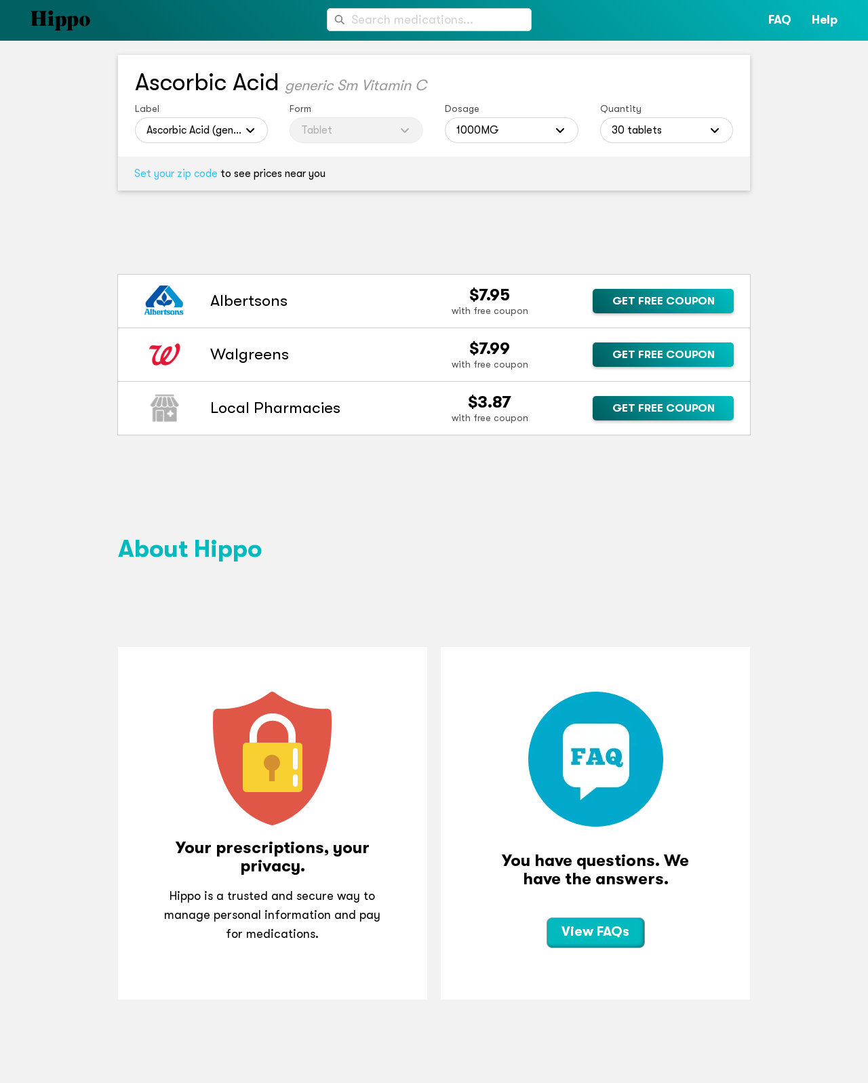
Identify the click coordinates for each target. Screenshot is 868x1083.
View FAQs (595, 931)
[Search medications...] (429, 19)
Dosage (462, 108)
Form (300, 108)
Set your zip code (176, 174)
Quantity (621, 108)
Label (147, 108)
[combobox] (429, 19)
